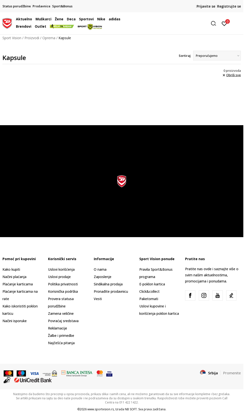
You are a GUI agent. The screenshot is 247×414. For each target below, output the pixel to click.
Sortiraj (185, 55)
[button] (181, 23)
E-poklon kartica (152, 284)
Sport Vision (11, 38)
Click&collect (149, 291)
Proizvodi (31, 38)
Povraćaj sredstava (63, 320)
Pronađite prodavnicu (111, 291)
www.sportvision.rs (100, 409)
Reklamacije (57, 328)
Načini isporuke (14, 320)
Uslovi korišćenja (61, 269)
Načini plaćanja (14, 276)
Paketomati (148, 298)
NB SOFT (131, 409)
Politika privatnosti (63, 284)
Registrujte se (229, 6)
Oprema (48, 38)
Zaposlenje (102, 276)
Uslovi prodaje (59, 276)
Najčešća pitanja (61, 343)
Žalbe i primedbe (61, 335)
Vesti (98, 298)
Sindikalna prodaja (108, 284)
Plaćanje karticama (17, 284)
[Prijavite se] (224, 23)
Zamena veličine (61, 313)
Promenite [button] (232, 372)
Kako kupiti (11, 269)
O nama (100, 269)
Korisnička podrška (63, 291)
